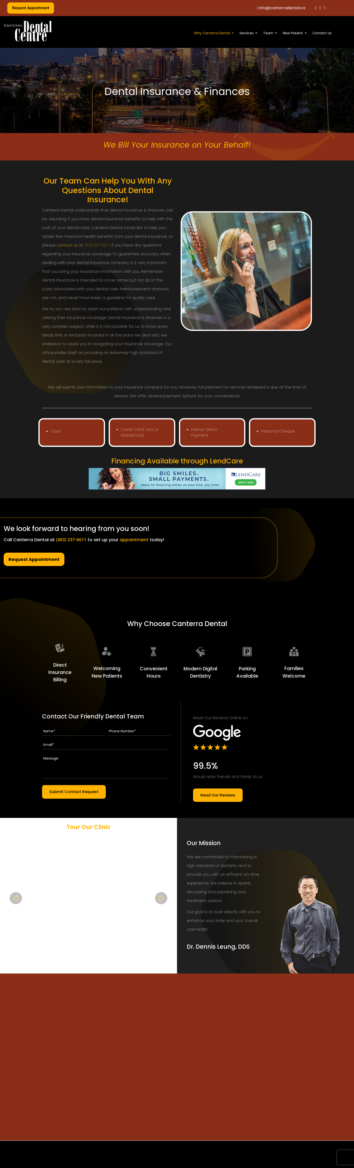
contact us (67, 245)
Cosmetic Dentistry (159, 1163)
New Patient (293, 33)
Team (268, 33)
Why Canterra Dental (212, 33)
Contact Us (322, 33)
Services (246, 33)
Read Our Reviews (217, 795)
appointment (134, 540)
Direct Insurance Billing (60, 672)
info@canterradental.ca (281, 8)
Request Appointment (31, 8)
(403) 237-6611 (97, 245)
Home (53, 1163)
